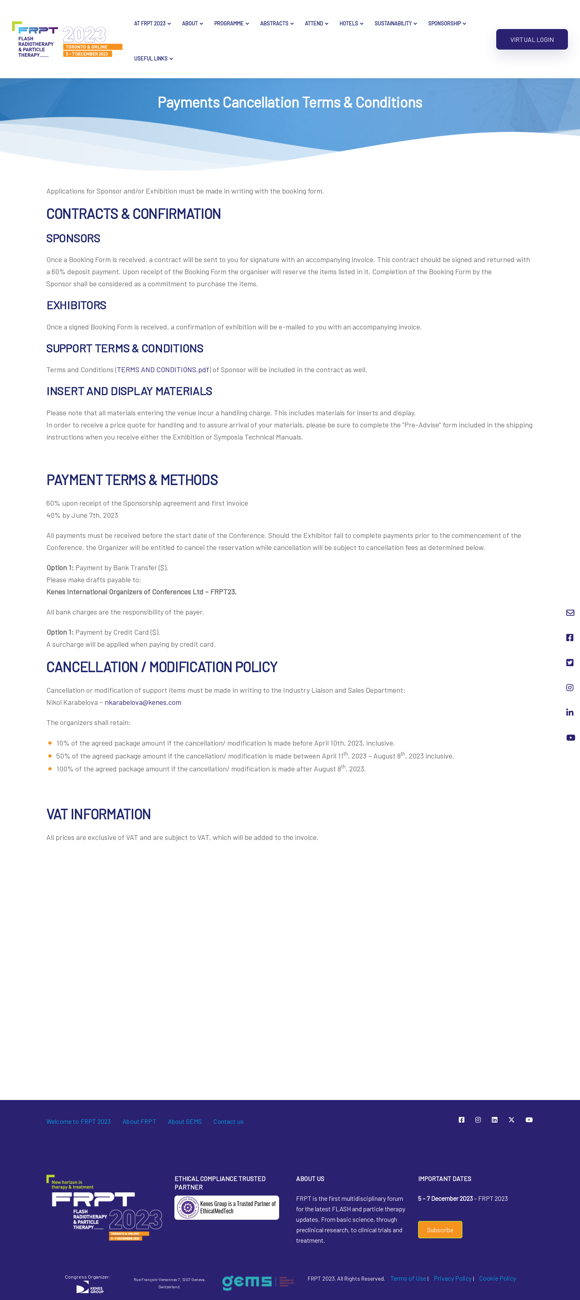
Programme (229, 23)
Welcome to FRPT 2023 (78, 1121)
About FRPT (139, 1121)
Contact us (228, 1121)
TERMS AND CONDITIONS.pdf (163, 369)
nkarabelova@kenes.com (143, 702)
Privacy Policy (453, 1278)
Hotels (349, 23)
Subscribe (440, 1229)
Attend (314, 23)
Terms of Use (408, 1278)
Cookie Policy (497, 1278)
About (190, 23)
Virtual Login (532, 39)
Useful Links (151, 58)
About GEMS (185, 1121)
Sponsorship (444, 23)
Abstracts (274, 23)
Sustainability (393, 23)
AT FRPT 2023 (150, 23)
